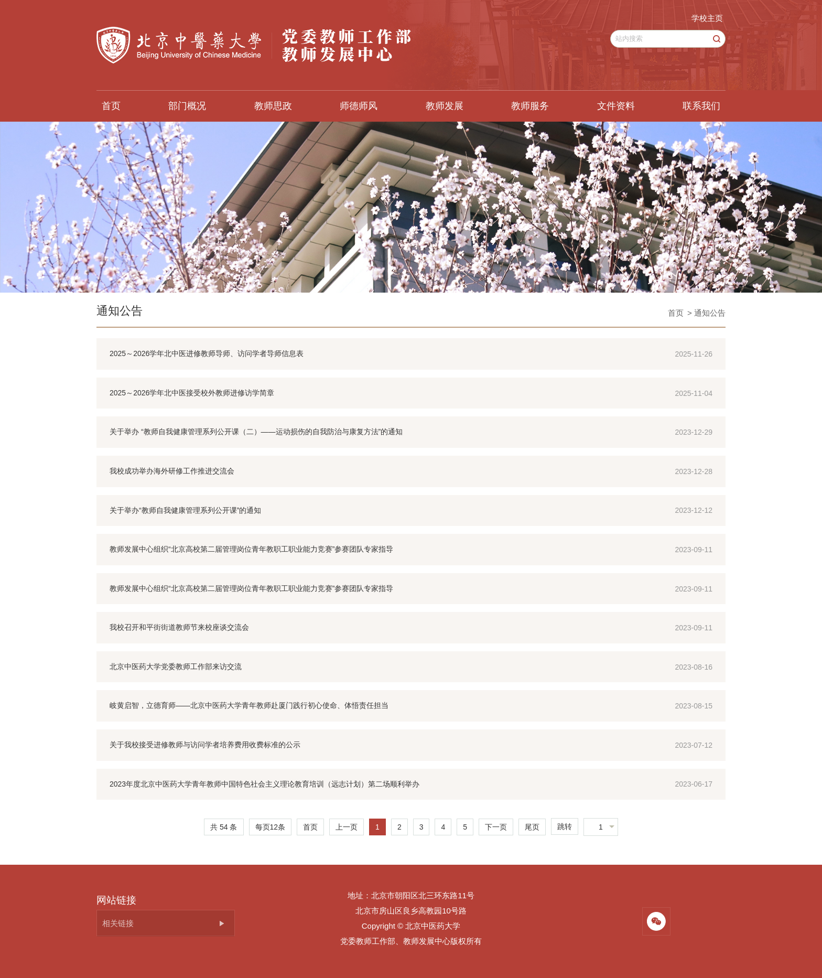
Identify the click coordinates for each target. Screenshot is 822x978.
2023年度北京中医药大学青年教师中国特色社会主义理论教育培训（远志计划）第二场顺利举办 (264, 784)
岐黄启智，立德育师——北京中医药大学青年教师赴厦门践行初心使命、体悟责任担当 (249, 705)
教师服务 (530, 106)
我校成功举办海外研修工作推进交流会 (172, 471)
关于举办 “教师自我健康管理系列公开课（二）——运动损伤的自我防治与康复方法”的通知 (256, 431)
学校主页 (707, 18)
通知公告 (119, 310)
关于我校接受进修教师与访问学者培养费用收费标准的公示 (205, 744)
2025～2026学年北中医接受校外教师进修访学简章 (192, 393)
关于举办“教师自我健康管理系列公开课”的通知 (185, 510)
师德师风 (358, 106)
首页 (111, 106)
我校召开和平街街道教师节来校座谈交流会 (179, 627)
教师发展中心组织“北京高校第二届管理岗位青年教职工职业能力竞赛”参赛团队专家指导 (251, 549)
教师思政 (273, 106)
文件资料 (616, 106)
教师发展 (444, 106)
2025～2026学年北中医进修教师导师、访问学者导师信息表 (207, 353)
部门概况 (187, 106)
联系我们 (701, 106)
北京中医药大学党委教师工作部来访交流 (176, 666)
